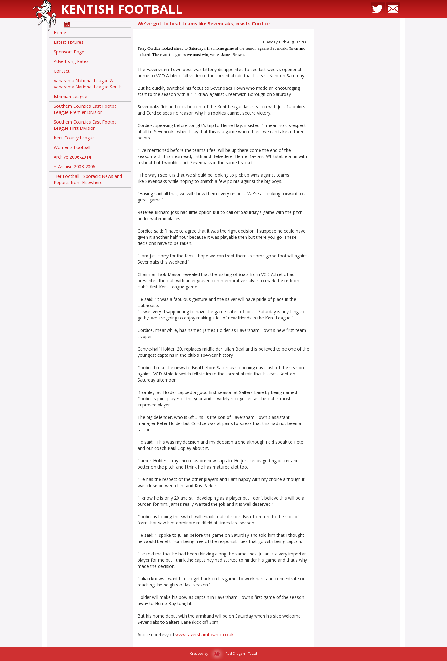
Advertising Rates (71, 61)
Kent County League (74, 138)
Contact (62, 71)
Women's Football (72, 147)
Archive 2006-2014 (72, 157)
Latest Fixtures (69, 42)
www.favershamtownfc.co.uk (204, 634)
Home (60, 32)
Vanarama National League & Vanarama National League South (88, 84)
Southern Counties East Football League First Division (86, 125)
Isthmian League (70, 96)
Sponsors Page (69, 52)
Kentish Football (122, 8)
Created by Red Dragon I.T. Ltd (223, 653)
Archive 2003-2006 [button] (74, 168)
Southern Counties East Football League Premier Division (86, 109)
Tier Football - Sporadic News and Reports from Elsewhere (88, 179)
